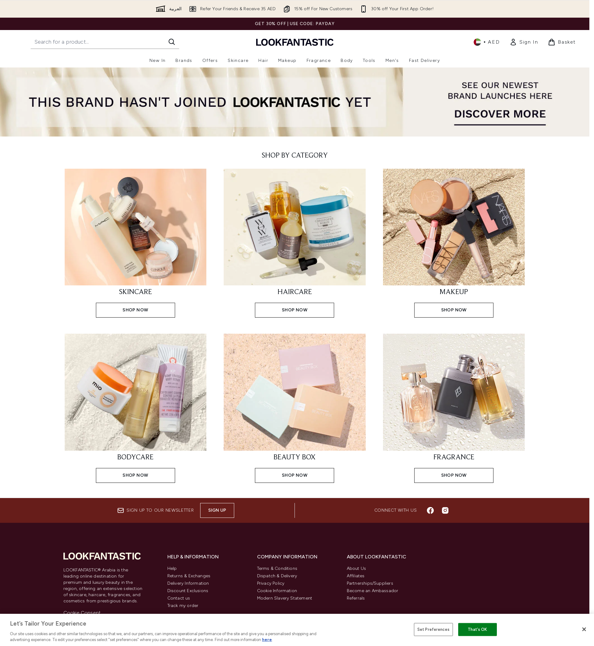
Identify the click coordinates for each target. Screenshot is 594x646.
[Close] (584, 629)
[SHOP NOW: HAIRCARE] (294, 242)
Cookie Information (277, 590)
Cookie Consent (82, 613)
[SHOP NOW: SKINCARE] (135, 242)
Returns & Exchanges (189, 576)
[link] (524, 42)
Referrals (356, 598)
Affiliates (356, 576)
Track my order (183, 605)
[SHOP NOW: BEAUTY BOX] (294, 407)
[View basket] (561, 42)
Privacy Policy (271, 583)
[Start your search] (105, 42)
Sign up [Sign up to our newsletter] (217, 510)
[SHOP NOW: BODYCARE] (135, 407)
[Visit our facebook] (430, 510)
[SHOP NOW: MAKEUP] (454, 242)
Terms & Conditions (277, 568)
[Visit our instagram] (445, 510)
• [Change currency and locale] (487, 42)
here (267, 639)
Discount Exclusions (188, 590)
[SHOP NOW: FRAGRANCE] (454, 407)
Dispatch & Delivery (277, 576)
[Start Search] (171, 42)
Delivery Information (188, 583)
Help (172, 568)
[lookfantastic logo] (295, 42)
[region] (297, 630)
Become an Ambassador (372, 590)
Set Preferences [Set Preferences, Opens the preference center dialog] (433, 629)
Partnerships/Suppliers (370, 583)
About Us (356, 568)
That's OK (477, 629)
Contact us (178, 598)
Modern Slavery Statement (284, 598)
